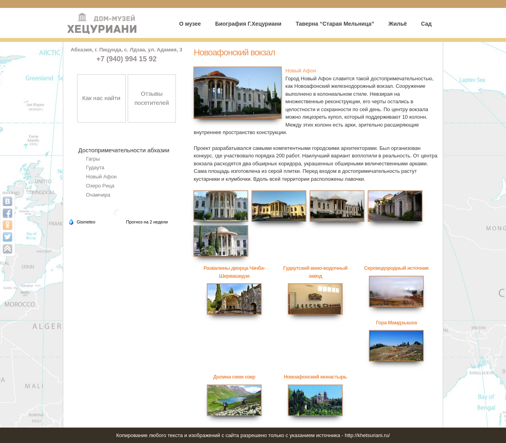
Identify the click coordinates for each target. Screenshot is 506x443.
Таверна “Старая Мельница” (335, 24)
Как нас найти (101, 98)
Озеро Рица (100, 186)
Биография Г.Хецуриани (248, 24)
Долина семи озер (234, 377)
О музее (190, 24)
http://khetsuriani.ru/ (367, 435)
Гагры (93, 159)
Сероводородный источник (396, 268)
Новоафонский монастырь (315, 377)
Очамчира (98, 195)
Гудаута (95, 167)
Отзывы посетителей (151, 98)
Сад (426, 24)
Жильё (397, 24)
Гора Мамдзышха (396, 323)
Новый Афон (101, 177)
